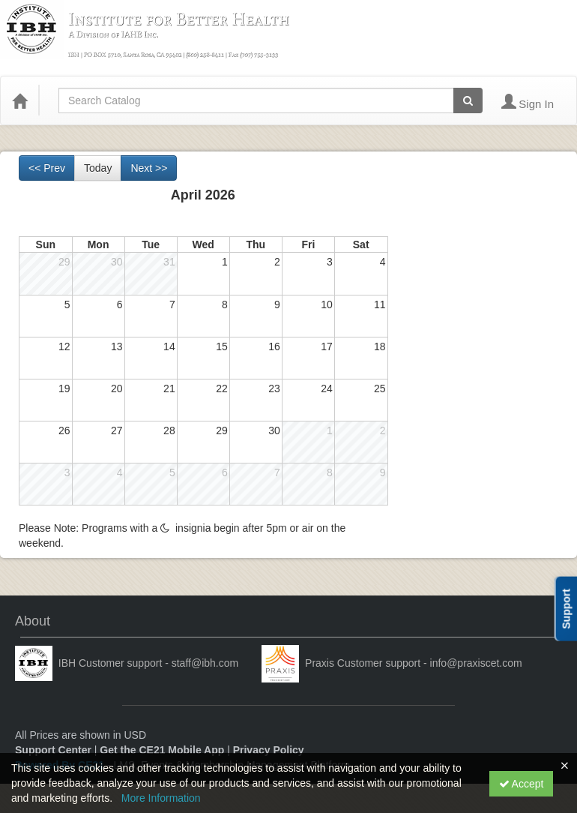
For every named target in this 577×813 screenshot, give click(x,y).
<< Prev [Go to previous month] (46, 168)
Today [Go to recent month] (98, 168)
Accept (521, 784)
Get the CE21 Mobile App (162, 750)
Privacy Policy (268, 750)
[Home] (19, 100)
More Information (161, 798)
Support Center (53, 750)
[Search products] (468, 100)
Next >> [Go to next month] (148, 168)
